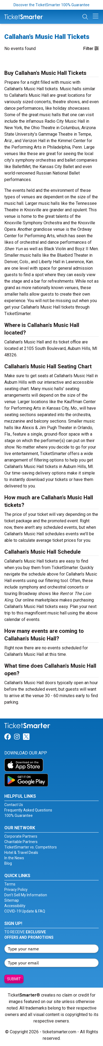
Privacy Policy (16, 889)
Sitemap (11, 900)
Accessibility (14, 906)
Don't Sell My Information (25, 895)
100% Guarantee (18, 815)
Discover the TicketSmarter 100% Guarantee (51, 5)
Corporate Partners (20, 836)
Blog (8, 863)
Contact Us (13, 805)
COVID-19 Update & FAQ (24, 911)
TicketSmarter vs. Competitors (30, 847)
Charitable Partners (21, 842)
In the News (14, 858)
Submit (14, 979)
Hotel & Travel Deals (21, 852)
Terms (9, 884)
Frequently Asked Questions (28, 810)
